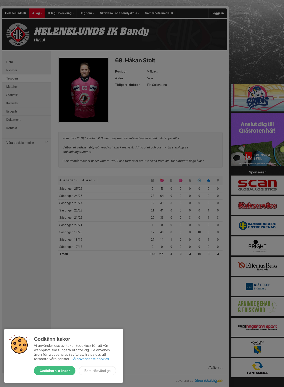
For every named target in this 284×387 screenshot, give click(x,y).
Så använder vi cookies (90, 359)
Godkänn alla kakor (55, 371)
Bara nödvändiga (97, 371)
